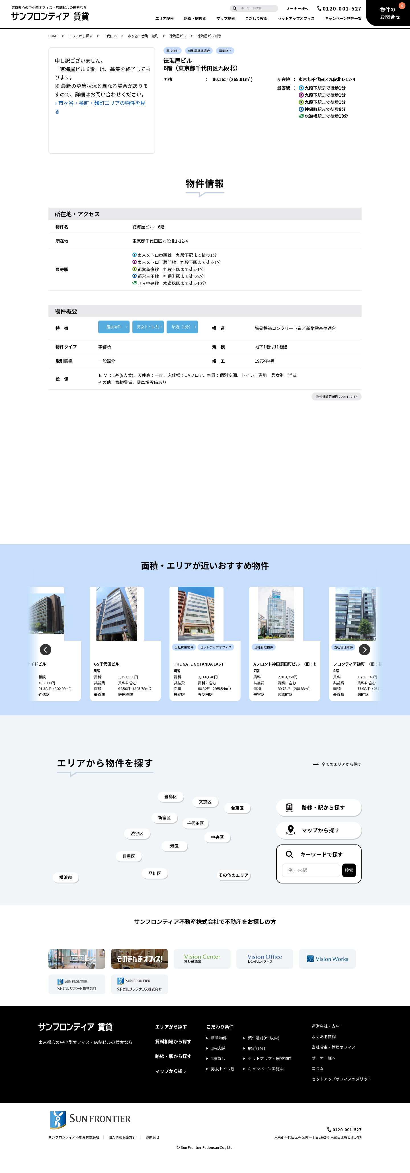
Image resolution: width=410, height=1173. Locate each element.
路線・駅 (195, 18)
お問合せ (152, 1154)
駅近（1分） (182, 326)
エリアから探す (81, 35)
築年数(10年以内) (263, 1055)
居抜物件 (113, 326)
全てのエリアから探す (342, 781)
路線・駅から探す (173, 1073)
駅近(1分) (256, 1065)
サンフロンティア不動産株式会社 (73, 1154)
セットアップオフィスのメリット (342, 1096)
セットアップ (296, 18)
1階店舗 (218, 1065)
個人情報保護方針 (122, 1154)
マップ (225, 18)
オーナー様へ (297, 8)
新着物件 (219, 1055)
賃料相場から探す (173, 1058)
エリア (164, 18)
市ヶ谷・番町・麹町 (143, 35)
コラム (318, 1085)
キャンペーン (343, 18)
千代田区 (110, 35)
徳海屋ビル (177, 35)
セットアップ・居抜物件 (270, 1075)
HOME (53, 35)
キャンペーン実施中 (266, 1086)
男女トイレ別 (148, 326)
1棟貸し (218, 1075)
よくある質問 (324, 1053)
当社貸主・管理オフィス (334, 1064)
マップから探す (171, 1088)
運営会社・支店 (326, 1043)
